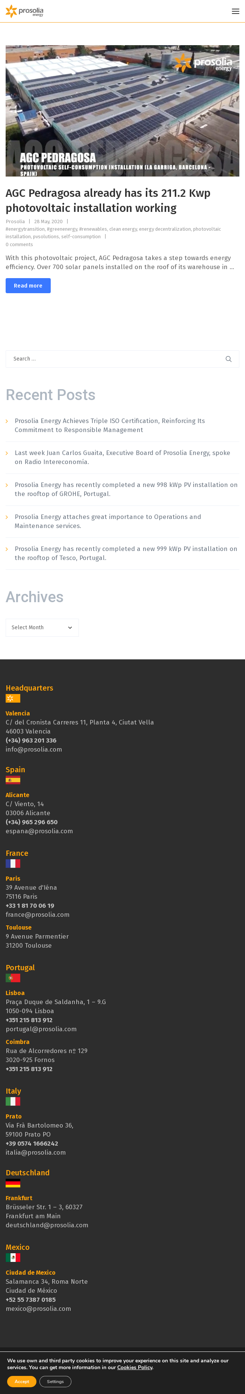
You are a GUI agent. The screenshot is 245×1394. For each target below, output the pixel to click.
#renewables (93, 229)
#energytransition (25, 229)
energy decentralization (165, 229)
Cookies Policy (134, 1367)
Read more (28, 285)
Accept (22, 1382)
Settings (55, 1382)
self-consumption (81, 236)
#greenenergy (62, 229)
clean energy (123, 229)
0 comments (19, 244)
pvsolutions (46, 236)
